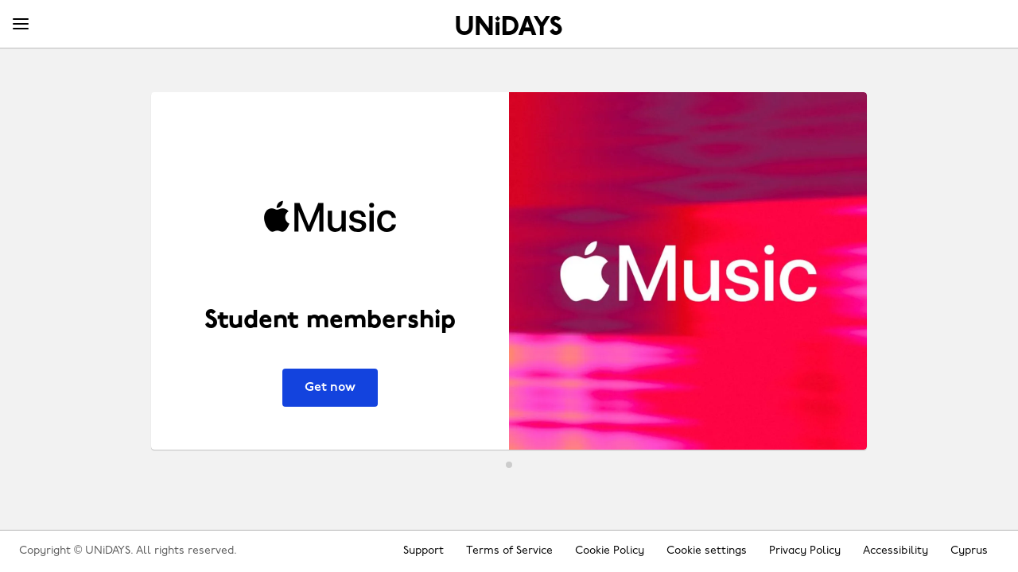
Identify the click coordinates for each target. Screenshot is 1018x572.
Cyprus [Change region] (969, 551)
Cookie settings (706, 551)
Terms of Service (509, 551)
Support (423, 551)
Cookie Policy (609, 551)
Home (509, 25)
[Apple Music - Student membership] (509, 271)
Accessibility (895, 551)
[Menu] (21, 25)
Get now (330, 387)
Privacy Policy (805, 551)
